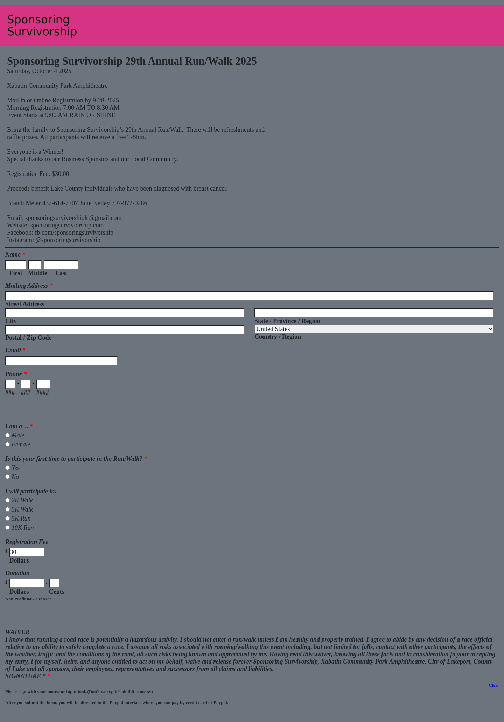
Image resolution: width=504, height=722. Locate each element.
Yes (16, 467)
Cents (56, 591)
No (15, 476)
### (10, 392)
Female (21, 444)
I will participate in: (31, 491)
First (15, 273)
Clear (494, 685)
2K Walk (22, 500)
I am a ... (19, 426)
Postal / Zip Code (28, 337)
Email (15, 350)
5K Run (21, 518)
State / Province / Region (287, 320)
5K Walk (22, 509)
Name (15, 254)
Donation (17, 573)
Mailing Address (28, 285)
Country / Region (277, 336)
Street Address (24, 304)
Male (18, 435)
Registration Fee (27, 541)
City (11, 320)
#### (42, 392)
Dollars (19, 560)
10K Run (23, 527)
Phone (16, 374)
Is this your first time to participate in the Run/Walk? (76, 458)
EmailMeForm (252, 25)
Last (61, 273)
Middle (35, 273)
